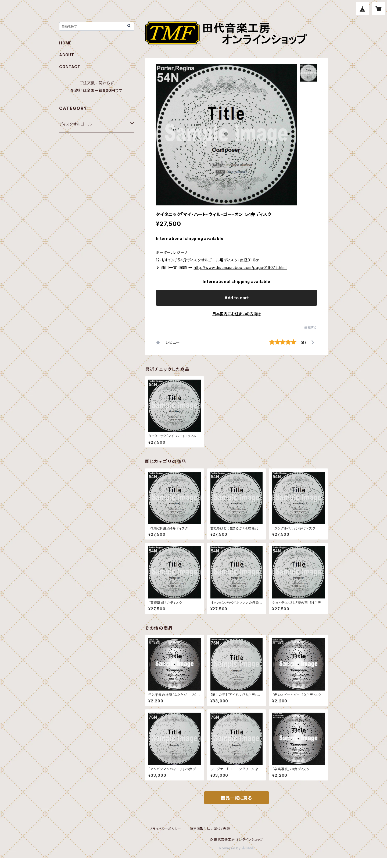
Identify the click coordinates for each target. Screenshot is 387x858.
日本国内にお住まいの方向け (236, 313)
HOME (65, 43)
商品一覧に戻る (236, 798)
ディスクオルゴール (75, 124)
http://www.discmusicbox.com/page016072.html (240, 267)
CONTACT (69, 66)
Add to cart (236, 297)
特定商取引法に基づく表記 (210, 829)
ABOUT (66, 54)
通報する (310, 327)
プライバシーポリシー (165, 829)
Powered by (236, 848)
